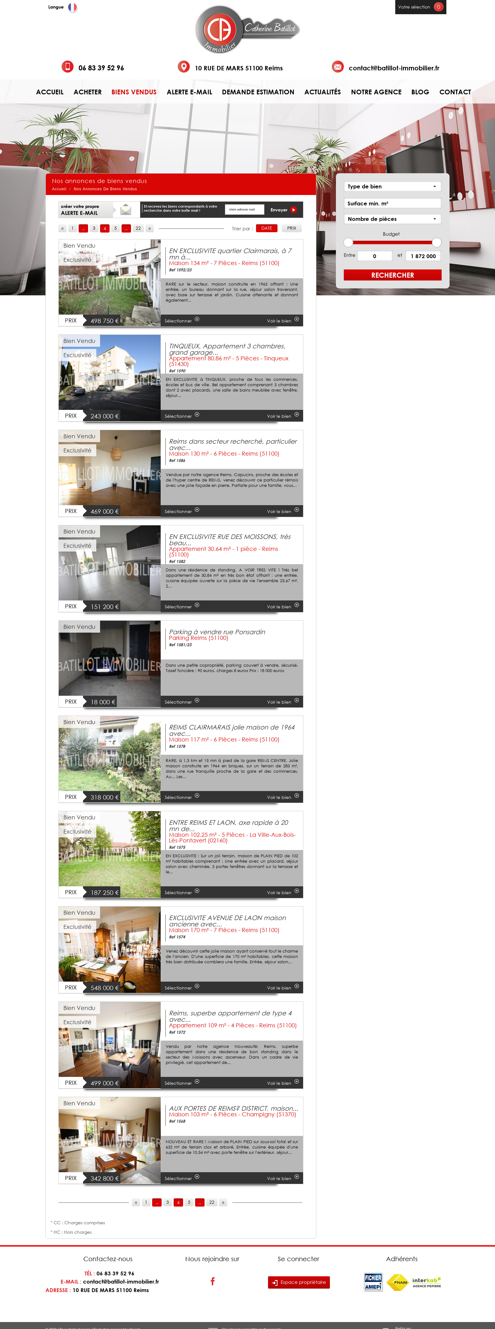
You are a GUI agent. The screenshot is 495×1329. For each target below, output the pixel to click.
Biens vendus (134, 92)
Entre (349, 255)
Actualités (322, 92)
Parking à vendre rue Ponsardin (217, 631)
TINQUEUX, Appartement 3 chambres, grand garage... (227, 349)
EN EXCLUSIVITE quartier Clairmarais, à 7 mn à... (230, 254)
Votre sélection (414, 6)
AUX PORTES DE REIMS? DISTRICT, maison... (233, 1108)
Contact (455, 92)
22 (138, 228)
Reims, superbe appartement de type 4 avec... (230, 1016)
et (399, 255)
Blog (420, 92)
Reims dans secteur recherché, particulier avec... (232, 444)
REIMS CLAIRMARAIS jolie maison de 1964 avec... (231, 730)
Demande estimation (258, 92)
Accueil (49, 92)
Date (266, 228)
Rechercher (392, 275)
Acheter (88, 92)
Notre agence (376, 92)
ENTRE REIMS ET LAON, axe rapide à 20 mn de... (228, 825)
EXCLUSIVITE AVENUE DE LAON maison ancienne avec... (227, 921)
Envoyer (284, 209)
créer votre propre (80, 210)
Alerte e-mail (189, 92)
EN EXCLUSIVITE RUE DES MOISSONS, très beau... (229, 539)
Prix (291, 228)
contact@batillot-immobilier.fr (394, 68)
